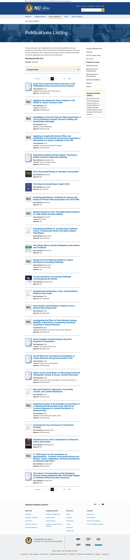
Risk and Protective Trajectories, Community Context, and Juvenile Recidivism (53, 390)
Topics (68, 524)
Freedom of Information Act (85, 554)
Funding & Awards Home (53, 514)
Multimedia (69, 527)
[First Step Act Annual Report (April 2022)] (28, 187)
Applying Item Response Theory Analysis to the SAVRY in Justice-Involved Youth (54, 101)
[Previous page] (36, 78)
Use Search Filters (32, 69)
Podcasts (69, 517)
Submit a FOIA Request (93, 521)
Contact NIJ (90, 514)
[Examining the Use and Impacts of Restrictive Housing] (28, 428)
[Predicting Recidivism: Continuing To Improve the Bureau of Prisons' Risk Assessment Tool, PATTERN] (28, 199)
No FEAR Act (72, 554)
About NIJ (28, 514)
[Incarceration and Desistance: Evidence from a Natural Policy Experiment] (28, 308)
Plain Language (34, 554)
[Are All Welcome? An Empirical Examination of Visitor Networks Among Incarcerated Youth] (28, 363)
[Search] (91, 10)
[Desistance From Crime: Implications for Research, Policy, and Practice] (28, 444)
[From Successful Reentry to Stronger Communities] (28, 174)
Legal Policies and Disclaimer (58, 554)
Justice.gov (105, 554)
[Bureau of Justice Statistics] (88, 540)
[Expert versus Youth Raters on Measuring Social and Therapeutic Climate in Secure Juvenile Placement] (28, 379)
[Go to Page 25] (64, 78)
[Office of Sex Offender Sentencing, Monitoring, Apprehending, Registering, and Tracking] (98, 544)
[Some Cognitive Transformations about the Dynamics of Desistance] (28, 346)
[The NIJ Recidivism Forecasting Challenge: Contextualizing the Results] (28, 280)
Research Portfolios (31, 524)
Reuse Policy (70, 531)
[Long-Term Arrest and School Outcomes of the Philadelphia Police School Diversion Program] (28, 90)
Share (104, 6)
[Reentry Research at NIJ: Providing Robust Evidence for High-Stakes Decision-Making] (28, 214)
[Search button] (102, 10)
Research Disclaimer (31, 527)
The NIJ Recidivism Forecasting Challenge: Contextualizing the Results (52, 278)
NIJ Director (28, 521)
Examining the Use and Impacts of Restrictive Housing (53, 426)
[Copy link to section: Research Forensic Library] (93, 95)
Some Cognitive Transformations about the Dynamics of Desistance (52, 340)
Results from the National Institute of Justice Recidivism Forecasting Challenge (53, 261)
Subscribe (91, 6)
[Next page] (70, 78)
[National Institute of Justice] (98, 538)
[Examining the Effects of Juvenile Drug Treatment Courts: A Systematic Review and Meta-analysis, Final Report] (28, 232)
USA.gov (97, 554)
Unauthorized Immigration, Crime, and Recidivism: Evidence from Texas (55, 292)
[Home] (42, 8)
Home (26, 21)
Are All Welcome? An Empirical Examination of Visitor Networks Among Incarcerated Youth (54, 357)
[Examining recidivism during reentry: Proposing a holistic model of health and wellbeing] (28, 162)
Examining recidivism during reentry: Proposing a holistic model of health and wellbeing (55, 156)
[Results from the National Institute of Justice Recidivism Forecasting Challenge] (28, 262)
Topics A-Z (98, 6)
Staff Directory (91, 517)
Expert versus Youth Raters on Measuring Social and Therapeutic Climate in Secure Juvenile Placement (56, 374)
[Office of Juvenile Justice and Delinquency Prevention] (78, 545)
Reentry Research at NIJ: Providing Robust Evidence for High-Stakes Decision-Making (56, 213)
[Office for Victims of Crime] (88, 545)
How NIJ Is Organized (31, 517)
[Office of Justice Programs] (29, 8)
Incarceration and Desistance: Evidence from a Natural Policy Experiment (54, 307)
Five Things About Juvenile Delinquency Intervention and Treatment (56, 246)
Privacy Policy (44, 554)
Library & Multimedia (34, 21)
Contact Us (84, 6)
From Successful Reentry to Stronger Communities (56, 171)
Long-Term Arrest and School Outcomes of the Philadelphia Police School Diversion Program (54, 85)
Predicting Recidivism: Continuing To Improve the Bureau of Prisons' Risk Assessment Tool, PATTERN (56, 198)
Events (68, 514)
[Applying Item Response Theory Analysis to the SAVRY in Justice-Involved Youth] (28, 102)
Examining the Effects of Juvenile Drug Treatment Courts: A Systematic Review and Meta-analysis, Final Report (55, 230)
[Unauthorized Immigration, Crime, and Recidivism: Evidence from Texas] (28, 294)
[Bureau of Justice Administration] (78, 538)
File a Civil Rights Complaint (95, 524)
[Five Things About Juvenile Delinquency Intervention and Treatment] (28, 248)
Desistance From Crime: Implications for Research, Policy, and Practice (56, 440)
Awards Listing (50, 517)
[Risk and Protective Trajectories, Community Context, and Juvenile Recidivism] (28, 392)
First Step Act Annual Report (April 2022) (51, 184)
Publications (70, 521)
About (78, 6)
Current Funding (50, 521)
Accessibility (24, 554)
